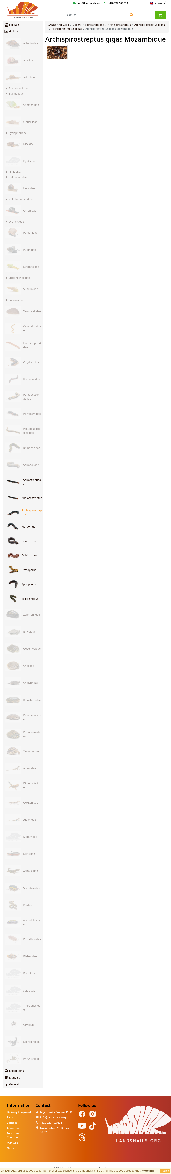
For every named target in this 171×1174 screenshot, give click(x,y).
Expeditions (14, 1071)
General (11, 1084)
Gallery (11, 31)
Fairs (10, 1117)
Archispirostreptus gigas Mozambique (105, 39)
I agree (165, 1170)
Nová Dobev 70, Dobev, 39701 (55, 1130)
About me (13, 1128)
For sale (11, 25)
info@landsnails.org (88, 3)
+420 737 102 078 (118, 3)
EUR (160, 3)
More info (148, 1170)
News (10, 1148)
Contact (12, 1123)
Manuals (12, 1077)
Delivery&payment (19, 1112)
